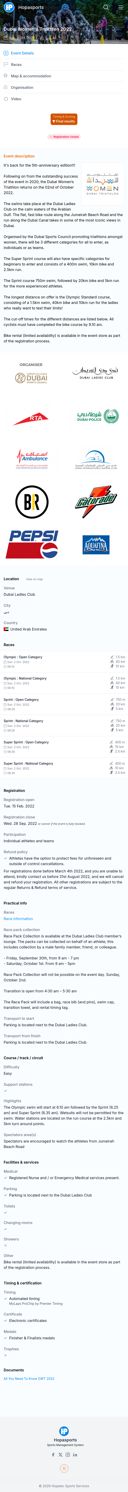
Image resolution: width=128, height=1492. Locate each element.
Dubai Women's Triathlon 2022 (38, 29)
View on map (34, 579)
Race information (18, 918)
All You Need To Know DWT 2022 (29, 1379)
